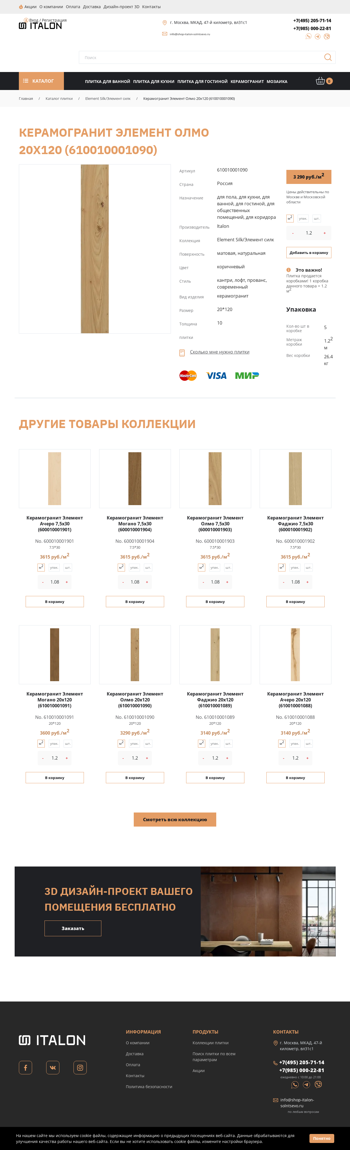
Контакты (135, 1075)
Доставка (135, 1053)
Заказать (73, 928)
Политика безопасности (149, 1086)
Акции (199, 1070)
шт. (317, 218)
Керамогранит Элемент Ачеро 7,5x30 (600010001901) (54, 523)
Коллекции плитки (211, 1042)
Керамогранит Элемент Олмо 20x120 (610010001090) (95, 248)
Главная (26, 98)
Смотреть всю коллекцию (175, 819)
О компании (138, 1042)
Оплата (133, 1064)
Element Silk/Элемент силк (108, 98)
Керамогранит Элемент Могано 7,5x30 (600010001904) (135, 523)
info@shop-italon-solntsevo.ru (190, 34)
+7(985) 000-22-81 (312, 28)
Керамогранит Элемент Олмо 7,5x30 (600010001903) (215, 523)
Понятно (322, 1138)
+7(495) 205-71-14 (312, 20)
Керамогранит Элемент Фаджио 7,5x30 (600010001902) (295, 523)
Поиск (330, 58)
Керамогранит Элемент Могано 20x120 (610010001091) (54, 699)
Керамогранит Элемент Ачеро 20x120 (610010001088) (295, 699)
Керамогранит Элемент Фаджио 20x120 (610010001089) (215, 699)
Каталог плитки (59, 98)
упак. (303, 218)
